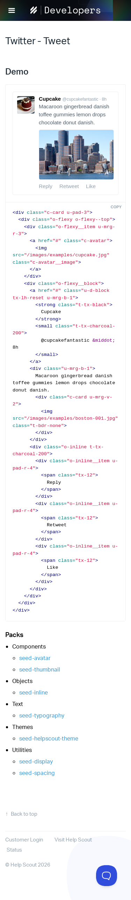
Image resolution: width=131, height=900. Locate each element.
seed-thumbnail (39, 669)
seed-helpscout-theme (48, 738)
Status (14, 849)
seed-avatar (35, 657)
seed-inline (33, 692)
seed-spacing (37, 772)
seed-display (36, 761)
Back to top (24, 813)
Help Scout (23, 864)
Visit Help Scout (73, 839)
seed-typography (41, 715)
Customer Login (24, 839)
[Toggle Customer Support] (106, 875)
